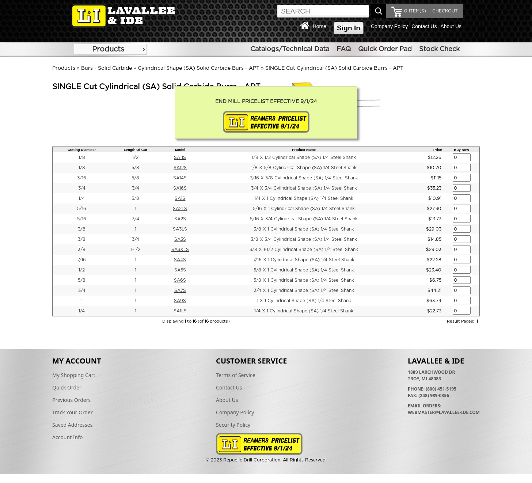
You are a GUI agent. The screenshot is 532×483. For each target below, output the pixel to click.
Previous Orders (71, 399)
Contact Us (424, 26)
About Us (450, 26)
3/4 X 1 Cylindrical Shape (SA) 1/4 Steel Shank (304, 290)
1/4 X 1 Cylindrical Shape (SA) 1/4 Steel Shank (303, 198)
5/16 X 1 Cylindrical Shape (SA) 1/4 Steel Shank (304, 208)
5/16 (81, 208)
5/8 (135, 168)
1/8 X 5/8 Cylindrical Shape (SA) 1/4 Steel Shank (304, 168)
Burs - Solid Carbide (106, 68)
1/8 (82, 157)
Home (319, 26)
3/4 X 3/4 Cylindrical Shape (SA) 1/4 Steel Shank (304, 188)
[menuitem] (110, 49)
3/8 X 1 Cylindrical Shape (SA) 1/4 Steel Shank (304, 229)
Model (180, 150)
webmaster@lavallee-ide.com (444, 412)
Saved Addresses (72, 424)
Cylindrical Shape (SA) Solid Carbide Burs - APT (198, 68)
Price (437, 150)
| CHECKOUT (443, 11)
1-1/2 (135, 249)
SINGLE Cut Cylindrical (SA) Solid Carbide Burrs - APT (334, 68)
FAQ (344, 49)
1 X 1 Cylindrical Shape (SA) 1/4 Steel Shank (304, 300)
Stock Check (439, 49)
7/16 (81, 260)
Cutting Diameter (82, 150)
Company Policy (389, 26)
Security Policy (233, 424)
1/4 (82, 198)
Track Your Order (72, 412)
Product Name (304, 150)
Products (108, 49)
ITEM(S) (415, 11)
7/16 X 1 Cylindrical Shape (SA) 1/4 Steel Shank (303, 260)
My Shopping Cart (73, 375)
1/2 (135, 157)
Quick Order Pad (385, 49)
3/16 (81, 178)
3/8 (82, 229)
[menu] (110, 49)
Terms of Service (235, 375)
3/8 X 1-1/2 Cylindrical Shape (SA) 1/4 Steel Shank (304, 249)
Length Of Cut (135, 150)
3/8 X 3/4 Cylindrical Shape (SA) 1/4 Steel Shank (304, 239)
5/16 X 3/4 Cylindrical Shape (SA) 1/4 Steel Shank (304, 219)
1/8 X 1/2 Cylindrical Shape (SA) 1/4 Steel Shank (304, 157)
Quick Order (66, 387)
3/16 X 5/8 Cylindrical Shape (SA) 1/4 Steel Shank (304, 178)
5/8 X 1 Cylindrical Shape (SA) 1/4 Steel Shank (304, 270)
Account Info (67, 437)
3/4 (82, 188)
